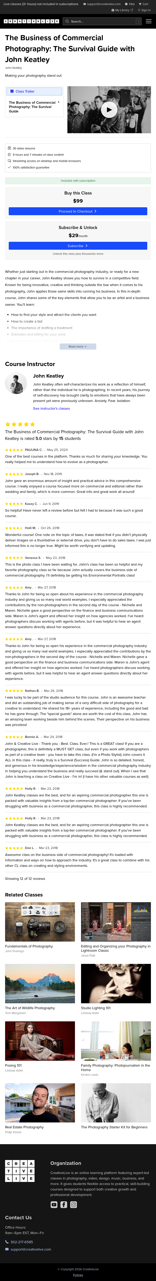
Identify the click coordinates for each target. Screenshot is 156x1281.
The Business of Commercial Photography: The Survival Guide (32, 107)
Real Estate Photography (24, 1127)
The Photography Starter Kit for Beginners (114, 1127)
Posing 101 (13, 1065)
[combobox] (102, 21)
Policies (78, 1275)
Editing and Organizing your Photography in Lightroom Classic (116, 948)
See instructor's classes (51, 408)
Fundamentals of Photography (29, 946)
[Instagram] (73, 1204)
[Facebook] (63, 1204)
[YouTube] (54, 1204)
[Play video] (109, 109)
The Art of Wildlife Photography (30, 1007)
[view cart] (144, 4)
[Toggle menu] (148, 21)
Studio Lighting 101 (95, 1007)
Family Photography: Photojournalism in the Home (115, 1067)
